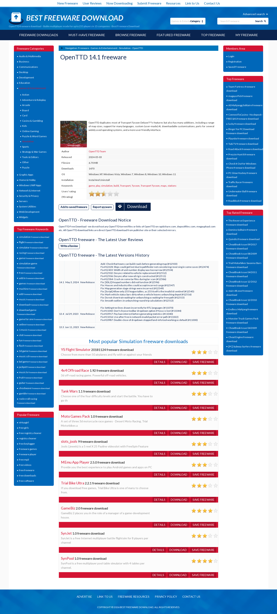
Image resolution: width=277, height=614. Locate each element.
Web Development (29, 212)
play (98, 185)
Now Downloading (119, 3)
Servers (23, 201)
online (32, 324)
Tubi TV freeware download (243, 143)
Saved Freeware (237, 67)
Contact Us (212, 3)
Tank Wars (69, 391)
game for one (35, 319)
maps (164, 185)
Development (26, 77)
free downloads (27, 475)
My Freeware (247, 35)
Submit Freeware (149, 3)
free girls (24, 427)
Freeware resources (133, 596)
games (32, 283)
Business (24, 61)
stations (172, 185)
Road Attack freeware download (245, 149)
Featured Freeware (174, 35)
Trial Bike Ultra (72, 483)
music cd (33, 356)
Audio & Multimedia (30, 56)
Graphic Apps (26, 174)
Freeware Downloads (38, 35)
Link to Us (192, 3)
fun (30, 340)
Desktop (23, 72)
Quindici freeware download (244, 239)
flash (31, 345)
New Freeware (67, 3)
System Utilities (27, 206)
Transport (125, 185)
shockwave (34, 388)
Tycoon (136, 185)
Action (25, 94)
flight (31, 242)
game (31, 258)
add (30, 294)
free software (26, 481)
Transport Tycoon (150, 185)
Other (25, 162)
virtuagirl (24, 422)
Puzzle (25, 167)
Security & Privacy (29, 196)
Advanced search (254, 14)
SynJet (66, 533)
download (33, 304)
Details (158, 361)
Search (259, 21)
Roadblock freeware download (244, 200)
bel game (33, 361)
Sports (25, 146)
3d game (33, 351)
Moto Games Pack (75, 416)
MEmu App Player (75, 462)
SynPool (67, 558)
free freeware (26, 470)
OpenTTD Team (97, 151)
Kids (24, 126)
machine (33, 288)
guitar (31, 383)
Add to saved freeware (74, 207)
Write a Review (70, 245)
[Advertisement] (91, 91)
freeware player (27, 454)
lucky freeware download (242, 124)
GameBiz (68, 508)
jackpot (32, 367)
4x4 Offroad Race (75, 370)
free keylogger (27, 443)
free (30, 272)
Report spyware (103, 207)
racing (31, 253)
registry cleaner (27, 438)
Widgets (23, 217)
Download (133, 206)
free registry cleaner (30, 433)
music (31, 299)
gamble (32, 393)
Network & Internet (29, 190)
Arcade (26, 105)
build (116, 185)
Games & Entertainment (32, 88)
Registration (235, 61)
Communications (28, 67)
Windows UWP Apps (30, 185)
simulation (34, 237)
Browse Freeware (130, 35)
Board (25, 110)
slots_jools (69, 441)
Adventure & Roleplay (34, 99)
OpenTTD (137, 48)
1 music (32, 329)
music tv (33, 372)
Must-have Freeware (86, 35)
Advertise (83, 596)
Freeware (83, 48)
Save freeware (203, 361)
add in (31, 278)
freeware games (28, 449)
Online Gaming (30, 131)
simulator (33, 247)
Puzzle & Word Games (34, 136)
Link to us (104, 596)
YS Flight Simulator (76, 349)
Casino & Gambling (32, 120)
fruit (30, 377)
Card (24, 115)
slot (30, 335)
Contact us (193, 596)
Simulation (28, 141)
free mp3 (24, 459)
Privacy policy (166, 596)
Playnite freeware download (243, 138)
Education (24, 83)
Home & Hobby (27, 180)
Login (231, 56)
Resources (173, 3)
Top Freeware (213, 35)
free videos (25, 465)
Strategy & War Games (34, 152)
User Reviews (92, 3)
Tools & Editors (30, 157)
